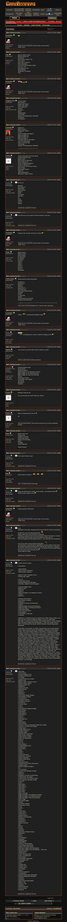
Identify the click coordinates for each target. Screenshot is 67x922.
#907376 (59, 212)
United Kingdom (9, 482)
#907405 (59, 230)
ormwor (8, 155)
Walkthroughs (9, 14)
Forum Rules (9, 908)
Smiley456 (9, 127)
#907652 (59, 389)
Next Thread (49, 901)
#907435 (59, 310)
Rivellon (7, 426)
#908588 (59, 488)
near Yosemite (9, 342)
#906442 (59, 78)
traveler (8, 413)
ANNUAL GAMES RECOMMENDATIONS (34, 21)
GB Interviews (36, 9)
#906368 (59, 32)
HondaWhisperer (39, 916)
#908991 (59, 668)
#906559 (59, 124)
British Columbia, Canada (11, 109)
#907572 (59, 364)
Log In (58, 21)
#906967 (59, 179)
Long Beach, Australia (10, 192)
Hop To (16, 903)
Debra (7, 433)
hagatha (8, 349)
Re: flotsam (23, 32)
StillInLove (47, 916)
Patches (42, 14)
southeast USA (9, 379)
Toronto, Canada (9, 260)
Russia (7, 169)
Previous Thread (18, 901)
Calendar (26, 25)
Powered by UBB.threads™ (33, 921)
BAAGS (42, 9)
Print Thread (10, 29)
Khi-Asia (7, 63)
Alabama (8, 47)
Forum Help (46, 25)
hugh (7, 54)
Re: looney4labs (24, 98)
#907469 (59, 329)
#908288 (59, 453)
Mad (7, 473)
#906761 (59, 153)
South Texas (8, 442)
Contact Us (49, 908)
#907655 (59, 410)
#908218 (59, 430)
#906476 (59, 98)
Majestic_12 (38, 915)
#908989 (59, 525)
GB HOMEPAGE (10, 21)
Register (51, 21)
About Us (57, 9)
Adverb (43, 915)
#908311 (59, 470)
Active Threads (36, 25)
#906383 (59, 52)
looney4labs (9, 35)
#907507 (59, 346)
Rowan (8, 252)
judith (19, 915)
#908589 (59, 505)
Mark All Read (16, 908)
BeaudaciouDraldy (51, 915)
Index (33, 901)
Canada (7, 358)
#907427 (59, 249)
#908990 (59, 560)
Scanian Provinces (10, 140)
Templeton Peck (10, 100)
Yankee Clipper (10, 278)
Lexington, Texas (9, 287)
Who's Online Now (11, 912)
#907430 (59, 276)
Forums (19, 21)
